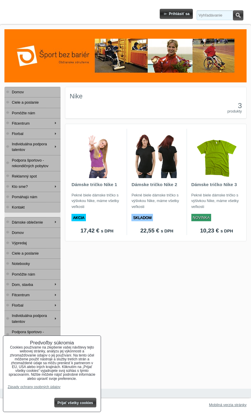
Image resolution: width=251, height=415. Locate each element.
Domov (18, 92)
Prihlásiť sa (179, 14)
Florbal (17, 133)
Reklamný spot (24, 176)
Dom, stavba (22, 284)
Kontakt (18, 207)
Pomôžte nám (23, 113)
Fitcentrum (21, 123)
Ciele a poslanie (25, 102)
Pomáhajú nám (24, 197)
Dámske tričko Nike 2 (154, 184)
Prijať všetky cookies (75, 403)
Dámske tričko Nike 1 (94, 184)
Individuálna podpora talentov (29, 147)
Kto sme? (20, 186)
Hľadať (238, 15)
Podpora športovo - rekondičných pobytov (30, 163)
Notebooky (21, 263)
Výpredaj (19, 243)
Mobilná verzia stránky (228, 405)
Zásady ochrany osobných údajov (34, 387)
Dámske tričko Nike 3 (214, 184)
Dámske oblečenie (27, 222)
